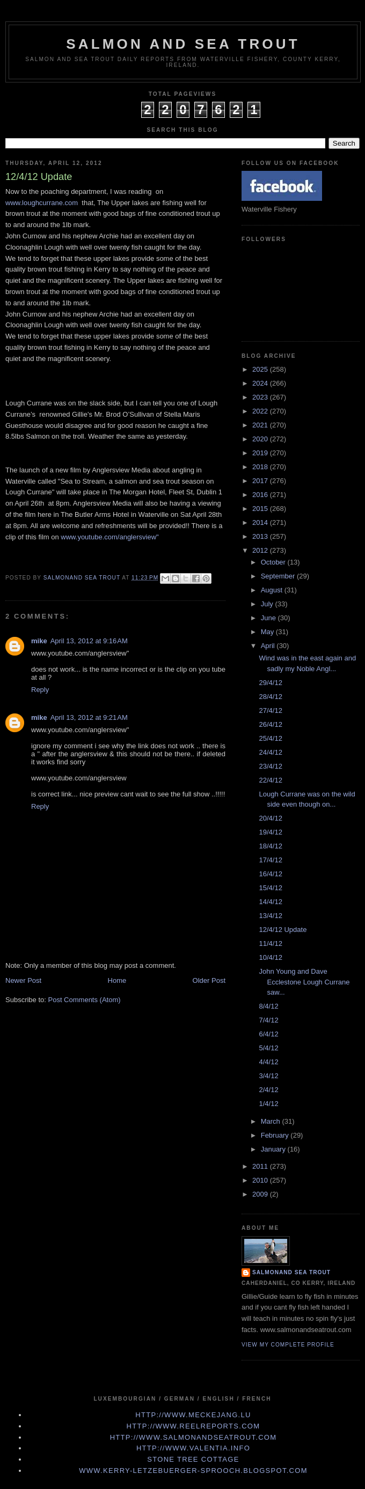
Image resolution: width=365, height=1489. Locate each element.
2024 (261, 383)
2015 (261, 509)
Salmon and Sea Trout (183, 44)
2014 (261, 522)
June (269, 618)
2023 (261, 397)
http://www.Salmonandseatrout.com (193, 1437)
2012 (261, 550)
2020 (261, 439)
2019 (261, 453)
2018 (261, 467)
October (274, 562)
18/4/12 (270, 846)
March (271, 1121)
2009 (261, 1194)
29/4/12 (270, 683)
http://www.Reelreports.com (193, 1426)
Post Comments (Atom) (84, 1000)
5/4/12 (268, 1048)
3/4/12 (268, 1076)
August (272, 590)
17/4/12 (270, 860)
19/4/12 (270, 832)
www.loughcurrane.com (41, 203)
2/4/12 (268, 1090)
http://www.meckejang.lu (193, 1415)
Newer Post (23, 980)
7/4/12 (268, 1020)
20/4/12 (270, 818)
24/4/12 (270, 752)
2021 (261, 425)
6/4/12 (268, 1034)
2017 (261, 481)
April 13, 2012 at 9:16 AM (89, 641)
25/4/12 (270, 738)
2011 (261, 1166)
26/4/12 (270, 724)
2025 (261, 369)
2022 (261, 411)
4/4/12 (268, 1062)
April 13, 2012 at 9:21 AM (89, 717)
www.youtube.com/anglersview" (109, 537)
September (279, 576)
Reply (40, 690)
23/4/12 (270, 766)
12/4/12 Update (282, 930)
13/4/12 (270, 916)
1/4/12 (268, 1104)
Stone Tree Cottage (193, 1459)
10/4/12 (270, 957)
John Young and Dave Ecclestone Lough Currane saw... (304, 981)
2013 (261, 536)
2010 (261, 1180)
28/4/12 (270, 697)
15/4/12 (270, 888)
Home (117, 980)
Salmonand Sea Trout (291, 1272)
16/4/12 (270, 874)
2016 (261, 495)
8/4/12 (268, 1006)
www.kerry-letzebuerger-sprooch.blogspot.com (193, 1471)
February (276, 1135)
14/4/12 (270, 902)
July (268, 604)
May (268, 632)
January (274, 1149)
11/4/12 (270, 943)
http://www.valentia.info (193, 1448)
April (269, 646)
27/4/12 (270, 710)
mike (39, 641)
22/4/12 (270, 780)
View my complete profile (288, 1345)
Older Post (209, 980)
